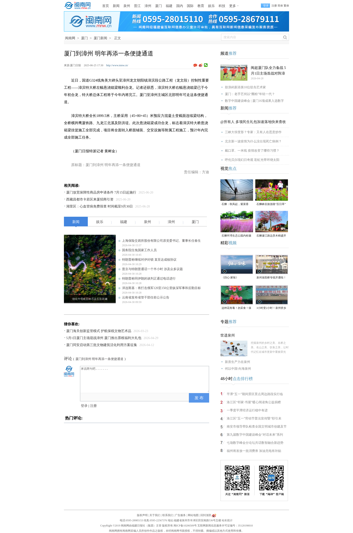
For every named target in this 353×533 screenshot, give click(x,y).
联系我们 (167, 515)
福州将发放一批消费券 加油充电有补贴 (254, 451)
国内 (179, 6)
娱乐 (211, 6)
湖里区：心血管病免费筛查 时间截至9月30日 (99, 206)
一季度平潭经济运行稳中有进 (247, 410)
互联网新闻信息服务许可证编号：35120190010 (225, 525)
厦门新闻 (100, 38)
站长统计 (227, 520)
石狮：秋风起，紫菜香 (235, 204)
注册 (274, 5)
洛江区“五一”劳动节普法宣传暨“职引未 (254, 418)
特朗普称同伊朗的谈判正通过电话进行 (149, 278)
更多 (232, 6)
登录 (84, 406)
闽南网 (70, 38)
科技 (222, 6)
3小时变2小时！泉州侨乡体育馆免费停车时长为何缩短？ (271, 308)
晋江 (137, 6)
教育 (200, 6)
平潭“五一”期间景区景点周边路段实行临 (255, 394)
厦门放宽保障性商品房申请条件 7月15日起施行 (101, 192)
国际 (190, 6)
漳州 (148, 6)
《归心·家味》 (230, 277)
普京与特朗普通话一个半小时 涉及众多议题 (152, 269)
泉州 (126, 6)
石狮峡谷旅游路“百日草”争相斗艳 (271, 204)
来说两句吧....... (145, 379)
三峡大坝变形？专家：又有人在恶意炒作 (253, 132)
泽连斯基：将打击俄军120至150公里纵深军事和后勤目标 (161, 288)
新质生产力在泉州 (237, 362)
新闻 (116, 6)
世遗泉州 (227, 335)
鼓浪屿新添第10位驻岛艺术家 (245, 87)
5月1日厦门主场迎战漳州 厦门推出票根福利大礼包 (103, 338)
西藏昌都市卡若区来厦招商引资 (89, 199)
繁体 (286, 5)
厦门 (158, 6)
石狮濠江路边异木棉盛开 (271, 235)
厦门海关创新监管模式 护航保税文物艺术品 (98, 331)
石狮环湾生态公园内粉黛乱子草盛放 (236, 236)
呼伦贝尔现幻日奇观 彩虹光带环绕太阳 (252, 160)
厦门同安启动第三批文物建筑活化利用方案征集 (101, 345)
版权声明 (142, 515)
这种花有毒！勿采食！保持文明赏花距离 (236, 308)
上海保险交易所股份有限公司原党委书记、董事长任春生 (161, 240)
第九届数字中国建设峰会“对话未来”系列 (255, 434)
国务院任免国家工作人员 (139, 250)
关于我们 (154, 515)
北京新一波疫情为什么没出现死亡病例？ (253, 141)
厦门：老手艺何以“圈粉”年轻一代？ (250, 94)
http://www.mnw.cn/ (117, 65)
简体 (280, 5)
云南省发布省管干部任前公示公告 (145, 297)
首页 (105, 6)
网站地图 (193, 515)
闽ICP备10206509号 (185, 525)
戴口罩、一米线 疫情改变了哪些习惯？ (252, 150)
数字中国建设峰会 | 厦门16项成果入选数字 (254, 100)
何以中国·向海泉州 (238, 368)
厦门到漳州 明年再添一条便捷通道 (99, 359)
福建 (169, 6)
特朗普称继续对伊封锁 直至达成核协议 (149, 259)
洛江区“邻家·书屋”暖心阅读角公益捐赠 (254, 402)
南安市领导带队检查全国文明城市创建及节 (257, 426)
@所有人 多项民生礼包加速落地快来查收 (253, 122)
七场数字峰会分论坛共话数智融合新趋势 (255, 442)
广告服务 (180, 515)
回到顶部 (205, 515)
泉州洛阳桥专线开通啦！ (271, 277)
